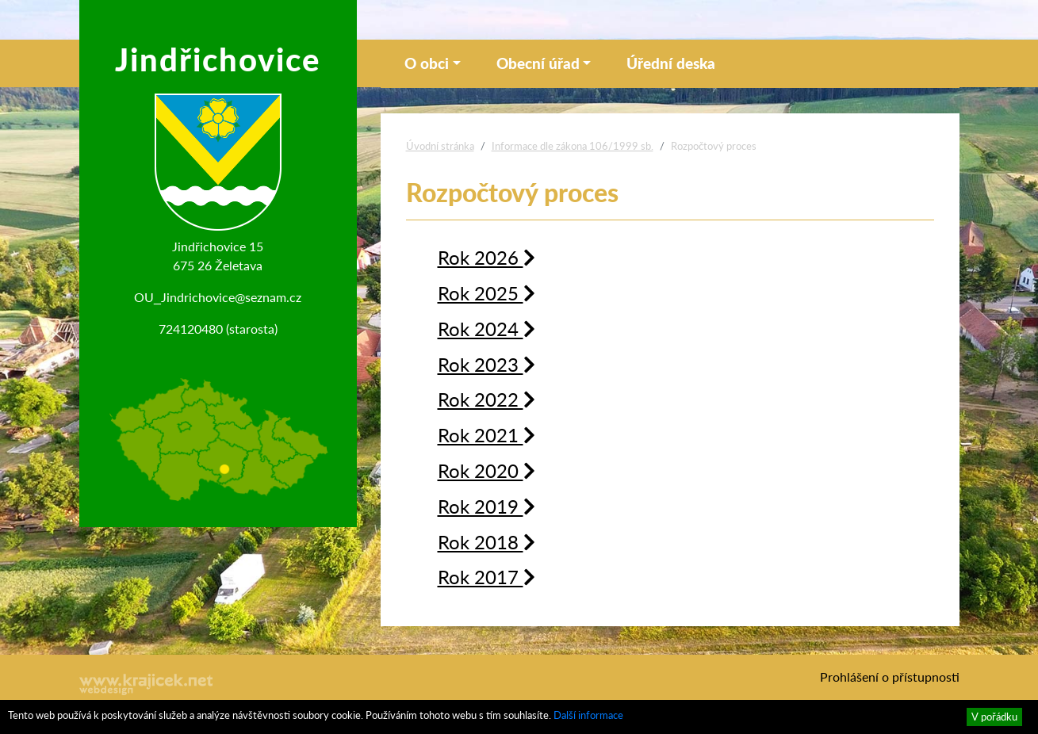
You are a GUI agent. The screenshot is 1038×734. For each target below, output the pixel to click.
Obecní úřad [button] (538, 63)
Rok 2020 (486, 470)
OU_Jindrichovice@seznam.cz (217, 297)
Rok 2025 (486, 292)
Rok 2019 (486, 505)
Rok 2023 (486, 363)
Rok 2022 (486, 398)
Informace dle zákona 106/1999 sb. (572, 146)
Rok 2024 (486, 328)
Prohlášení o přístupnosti (889, 676)
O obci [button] (426, 63)
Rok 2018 (486, 541)
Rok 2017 (486, 576)
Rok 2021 (486, 434)
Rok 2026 (486, 256)
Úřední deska (670, 63)
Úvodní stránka (440, 146)
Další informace (588, 715)
